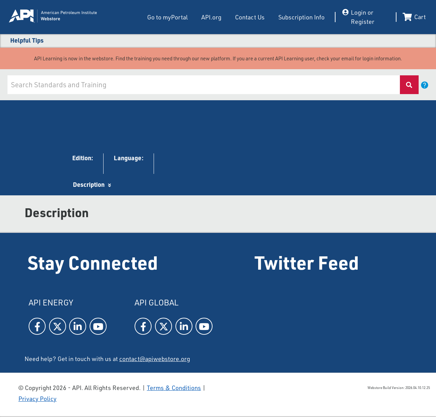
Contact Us (250, 17)
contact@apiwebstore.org (154, 359)
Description (89, 184)
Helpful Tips (27, 40)
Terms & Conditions (174, 388)
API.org (211, 17)
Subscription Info (301, 17)
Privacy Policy (37, 398)
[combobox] (203, 84)
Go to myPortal (167, 17)
